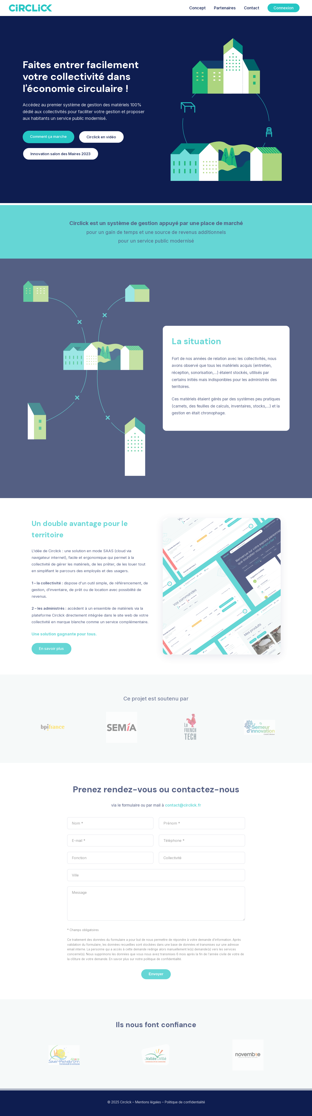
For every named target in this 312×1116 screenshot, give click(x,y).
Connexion (284, 8)
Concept (197, 8)
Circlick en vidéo (101, 137)
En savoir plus (51, 651)
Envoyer (156, 976)
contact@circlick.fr (183, 807)
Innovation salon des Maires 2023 (60, 154)
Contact (251, 8)
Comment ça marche (48, 136)
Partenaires (225, 8)
